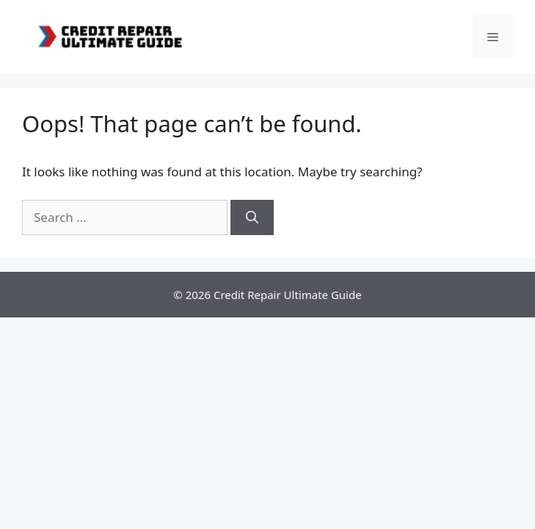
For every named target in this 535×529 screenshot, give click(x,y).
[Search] (252, 217)
